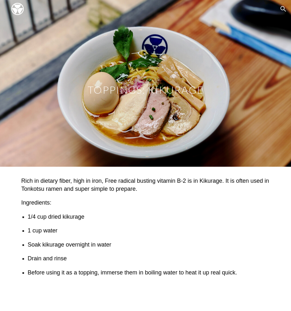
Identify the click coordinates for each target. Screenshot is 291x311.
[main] (145, 83)
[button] (283, 9)
